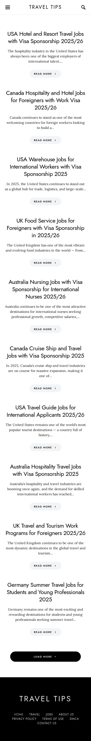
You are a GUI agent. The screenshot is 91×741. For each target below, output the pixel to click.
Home (19, 714)
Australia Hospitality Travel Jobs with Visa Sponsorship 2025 (45, 470)
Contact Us (47, 723)
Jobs (49, 714)
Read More (43, 74)
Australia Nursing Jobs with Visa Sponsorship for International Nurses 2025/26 (45, 289)
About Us (66, 714)
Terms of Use (53, 719)
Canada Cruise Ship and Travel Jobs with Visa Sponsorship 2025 (45, 352)
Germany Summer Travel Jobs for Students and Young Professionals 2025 (45, 592)
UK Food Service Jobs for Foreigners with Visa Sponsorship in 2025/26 (45, 227)
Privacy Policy (24, 719)
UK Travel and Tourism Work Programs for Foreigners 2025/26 (45, 529)
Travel (34, 714)
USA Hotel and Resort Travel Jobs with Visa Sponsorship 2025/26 (45, 37)
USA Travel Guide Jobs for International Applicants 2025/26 (45, 411)
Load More (43, 657)
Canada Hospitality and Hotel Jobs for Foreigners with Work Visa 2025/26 (45, 100)
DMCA (74, 719)
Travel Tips (45, 7)
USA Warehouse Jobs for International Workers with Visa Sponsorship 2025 (45, 166)
